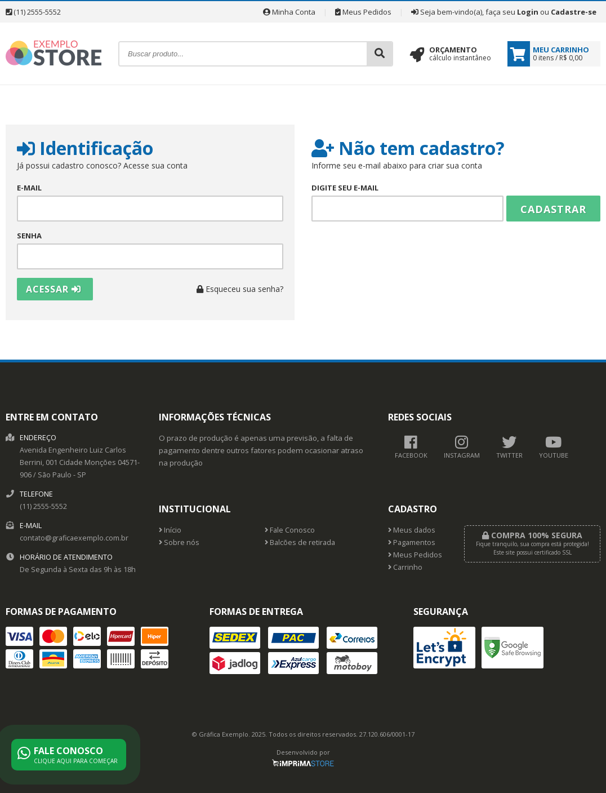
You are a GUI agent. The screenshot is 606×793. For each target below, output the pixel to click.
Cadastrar (553, 209)
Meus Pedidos (363, 12)
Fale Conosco (290, 530)
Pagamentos (411, 542)
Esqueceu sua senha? (240, 288)
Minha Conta (289, 12)
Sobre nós (179, 542)
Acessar (53, 289)
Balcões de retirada (300, 542)
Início (170, 530)
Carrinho (405, 567)
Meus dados (411, 530)
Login (527, 12)
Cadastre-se (573, 12)
